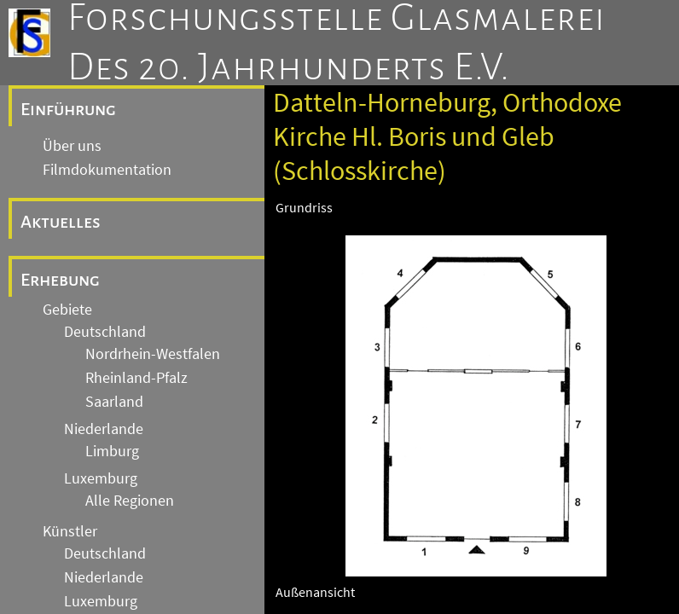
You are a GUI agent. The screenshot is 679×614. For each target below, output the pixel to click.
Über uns (72, 145)
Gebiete (67, 309)
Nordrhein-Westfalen (152, 354)
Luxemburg (100, 478)
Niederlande (103, 429)
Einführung (68, 109)
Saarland (114, 401)
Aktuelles (60, 221)
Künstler (70, 531)
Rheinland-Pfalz (136, 377)
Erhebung (60, 279)
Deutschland (105, 331)
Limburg (112, 451)
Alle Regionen (129, 500)
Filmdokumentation (107, 169)
